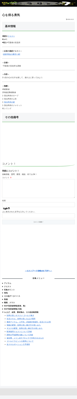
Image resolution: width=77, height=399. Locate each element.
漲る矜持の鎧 (9, 102)
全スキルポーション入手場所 (18, 348)
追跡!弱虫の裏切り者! (11, 54)
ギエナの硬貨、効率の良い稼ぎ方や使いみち (24, 332)
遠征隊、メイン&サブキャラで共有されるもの (25, 342)
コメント (7, 177)
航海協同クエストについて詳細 (19, 335)
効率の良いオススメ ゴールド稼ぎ (20, 319)
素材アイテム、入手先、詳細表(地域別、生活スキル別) (29, 325)
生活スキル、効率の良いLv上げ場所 (21, 322)
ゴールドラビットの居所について (20, 345)
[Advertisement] (38, 143)
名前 (4, 204)
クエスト (11, 36)
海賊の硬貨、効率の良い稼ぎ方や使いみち (24, 329)
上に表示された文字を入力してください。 (19, 215)
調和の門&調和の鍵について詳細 (20, 338)
